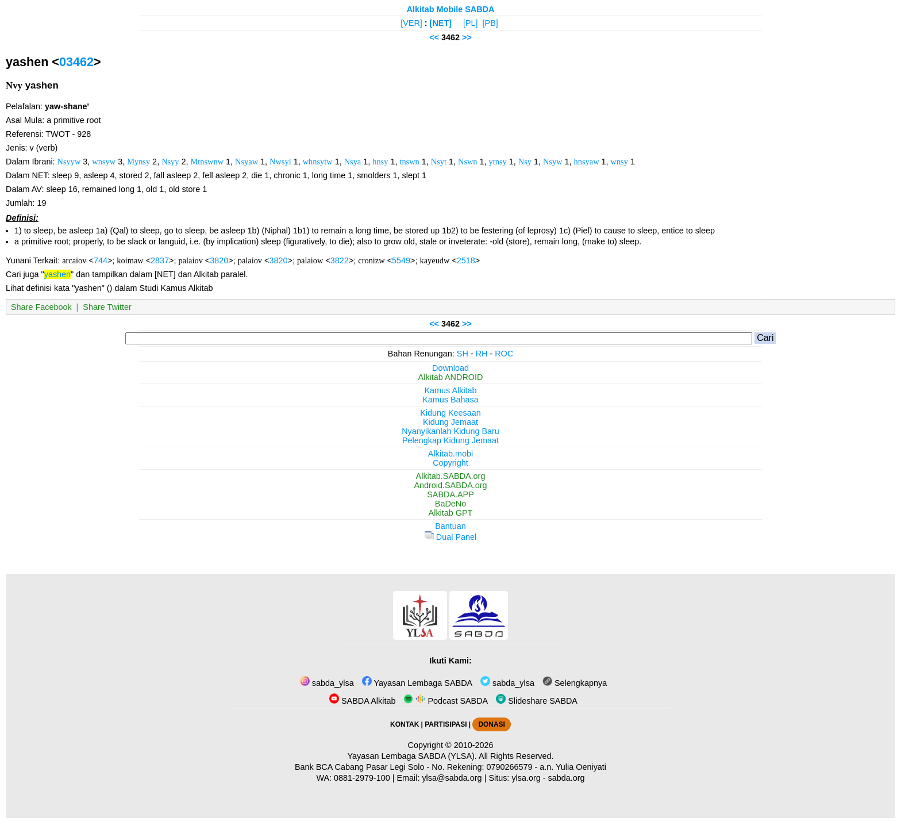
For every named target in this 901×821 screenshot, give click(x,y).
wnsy (619, 161)
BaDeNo (450, 503)
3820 (219, 260)
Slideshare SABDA (536, 700)
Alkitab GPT (451, 512)
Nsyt (438, 161)
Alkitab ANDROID (450, 377)
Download (450, 368)
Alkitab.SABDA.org (451, 476)
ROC (504, 353)
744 (100, 260)
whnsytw (318, 161)
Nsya (352, 161)
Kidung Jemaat (450, 422)
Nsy (525, 161)
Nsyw (553, 161)
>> (467, 37)
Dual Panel (450, 537)
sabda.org (566, 777)
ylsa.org (525, 777)
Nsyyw (69, 161)
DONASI (491, 724)
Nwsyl (280, 161)
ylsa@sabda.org (452, 777)
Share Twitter (107, 307)
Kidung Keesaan (450, 412)
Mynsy (138, 161)
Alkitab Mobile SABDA (451, 9)
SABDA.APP (450, 494)
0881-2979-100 (362, 777)
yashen (57, 274)
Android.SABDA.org (450, 485)
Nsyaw (246, 161)
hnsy (380, 161)
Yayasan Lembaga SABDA (417, 683)
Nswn (468, 161)
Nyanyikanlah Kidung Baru (450, 431)
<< (434, 37)
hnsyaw (586, 161)
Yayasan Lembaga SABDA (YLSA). (412, 756)
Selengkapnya (574, 683)
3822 (339, 260)
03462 (76, 62)
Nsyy (170, 161)
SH (462, 353)
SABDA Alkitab (362, 700)
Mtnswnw (207, 161)
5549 (401, 260)
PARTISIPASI (446, 724)
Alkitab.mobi (450, 453)
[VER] (411, 23)
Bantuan (450, 526)
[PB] (490, 23)
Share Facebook (41, 307)
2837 (160, 260)
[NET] (441, 23)
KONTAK (404, 724)
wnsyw (103, 161)
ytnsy (498, 161)
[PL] (470, 23)
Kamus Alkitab (450, 390)
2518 (466, 260)
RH (482, 353)
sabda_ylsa (327, 683)
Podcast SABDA (445, 700)
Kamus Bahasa (450, 399)
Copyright (450, 462)
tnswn (409, 161)
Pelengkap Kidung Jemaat (450, 440)
